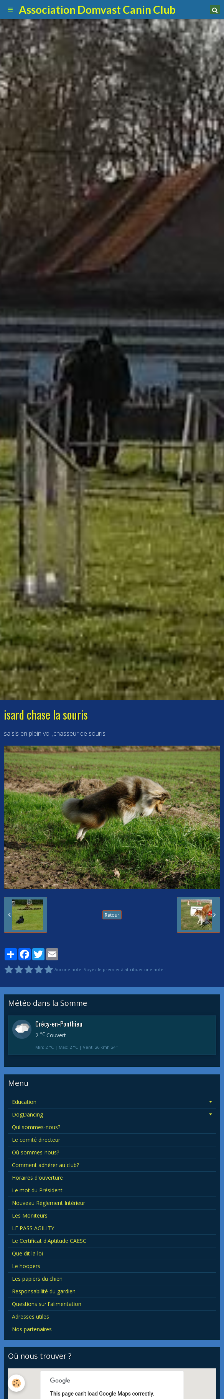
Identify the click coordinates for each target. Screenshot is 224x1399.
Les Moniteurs (30, 1215)
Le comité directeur (36, 1139)
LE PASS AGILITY (33, 1228)
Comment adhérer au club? (45, 1165)
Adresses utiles (30, 1316)
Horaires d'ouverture (37, 1177)
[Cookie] (16, 1383)
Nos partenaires (32, 1329)
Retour (112, 915)
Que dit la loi (27, 1253)
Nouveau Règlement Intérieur (48, 1202)
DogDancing (27, 1114)
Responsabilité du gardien (44, 1291)
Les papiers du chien (37, 1278)
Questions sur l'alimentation (46, 1304)
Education (24, 1101)
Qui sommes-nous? (36, 1127)
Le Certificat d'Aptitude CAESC (49, 1240)
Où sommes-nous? (35, 1152)
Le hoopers (26, 1266)
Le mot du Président (37, 1190)
